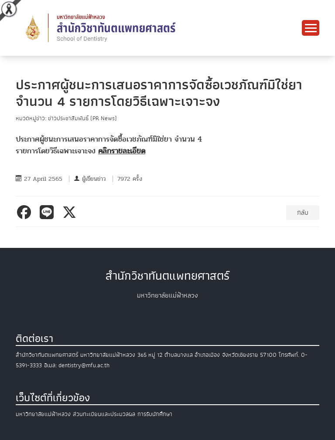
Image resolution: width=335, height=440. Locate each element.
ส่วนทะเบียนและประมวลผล (104, 414)
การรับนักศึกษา (154, 414)
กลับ (302, 212)
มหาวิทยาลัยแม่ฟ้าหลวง (43, 414)
